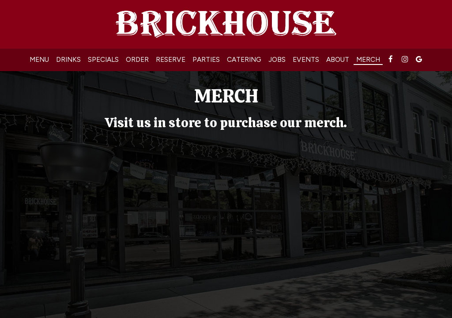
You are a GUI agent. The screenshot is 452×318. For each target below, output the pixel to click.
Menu (39, 59)
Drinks (68, 59)
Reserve (170, 59)
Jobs (277, 59)
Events (306, 59)
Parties (206, 59)
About (337, 59)
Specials (103, 59)
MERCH (368, 59)
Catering (244, 59)
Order (137, 59)
